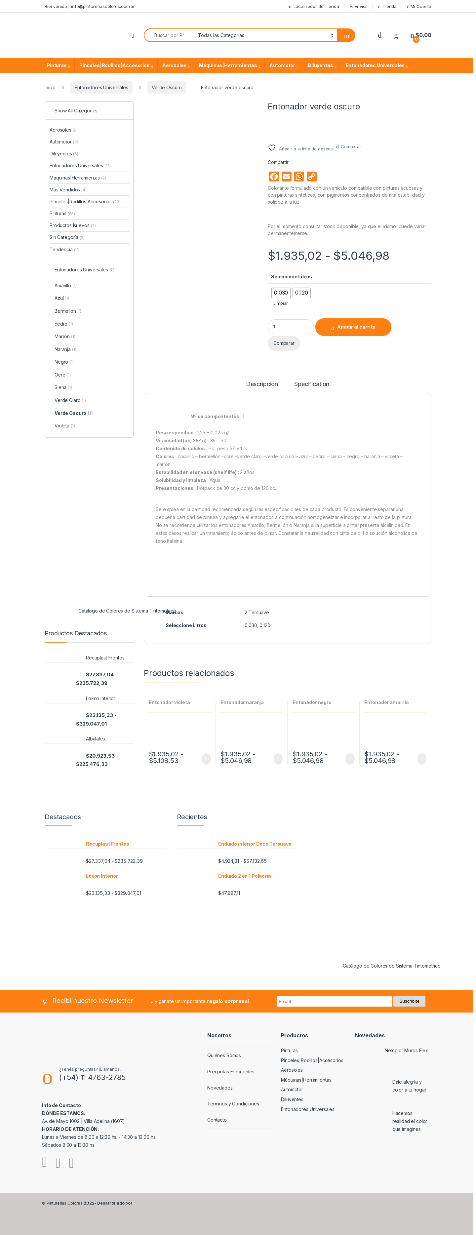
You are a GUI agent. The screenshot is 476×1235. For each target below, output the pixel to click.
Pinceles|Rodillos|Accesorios (114, 65)
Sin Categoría (67, 237)
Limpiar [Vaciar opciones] (280, 303)
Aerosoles (174, 65)
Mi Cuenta (419, 6)
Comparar (351, 146)
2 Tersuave (257, 612)
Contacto (217, 1120)
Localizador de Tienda (314, 6)
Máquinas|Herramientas (228, 65)
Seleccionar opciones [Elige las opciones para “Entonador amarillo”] (421, 759)
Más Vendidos (68, 189)
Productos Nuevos (73, 225)
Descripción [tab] (262, 384)
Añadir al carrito (356, 327)
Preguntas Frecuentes (231, 1071)
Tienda (387, 6)
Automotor (282, 65)
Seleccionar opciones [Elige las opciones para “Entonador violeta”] (206, 759)
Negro (64, 362)
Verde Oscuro (167, 87)
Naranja (65, 349)
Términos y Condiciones (233, 1103)
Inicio (50, 87)
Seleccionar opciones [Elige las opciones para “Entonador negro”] (349, 759)
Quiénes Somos (224, 1055)
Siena (63, 387)
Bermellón (68, 311)
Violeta (65, 426)
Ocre (63, 375)
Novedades (220, 1088)
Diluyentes (320, 65)
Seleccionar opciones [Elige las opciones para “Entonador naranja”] (278, 759)
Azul (62, 298)
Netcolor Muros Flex (406, 1050)
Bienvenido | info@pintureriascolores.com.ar (90, 6)
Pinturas (57, 65)
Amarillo (65, 286)
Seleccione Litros (291, 276)
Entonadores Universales (375, 65)
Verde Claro (70, 400)
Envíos (358, 6)
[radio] (281, 293)
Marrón (65, 336)
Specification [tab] (311, 384)
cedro (64, 324)
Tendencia (65, 249)
